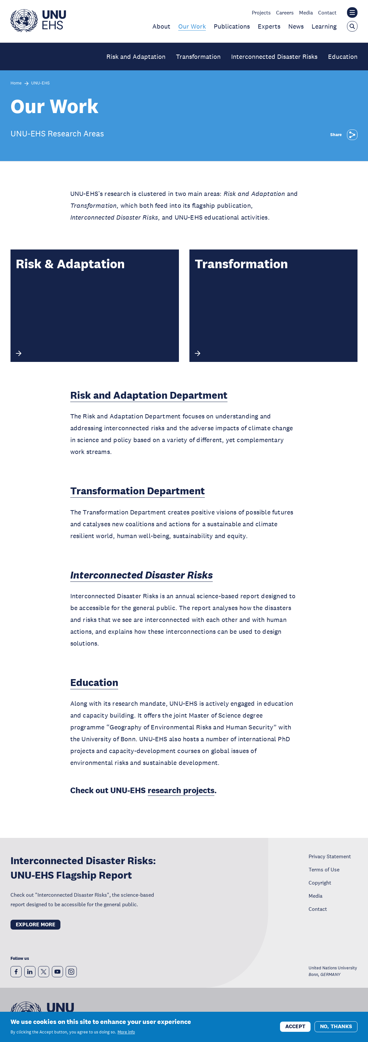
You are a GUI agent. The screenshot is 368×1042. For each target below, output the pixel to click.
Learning (324, 26)
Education (342, 56)
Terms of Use (324, 869)
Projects (261, 12)
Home (16, 83)
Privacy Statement (330, 856)
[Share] (352, 135)
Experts (269, 26)
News (296, 26)
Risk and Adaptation (135, 56)
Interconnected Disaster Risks (274, 56)
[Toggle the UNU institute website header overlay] (352, 12)
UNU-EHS (40, 83)
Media (306, 12)
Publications (232, 26)
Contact (327, 12)
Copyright (320, 882)
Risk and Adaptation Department (148, 395)
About (161, 26)
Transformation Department (137, 491)
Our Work (192, 26)
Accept (295, 1026)
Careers (285, 12)
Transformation (198, 56)
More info (126, 1032)
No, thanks (336, 1026)
